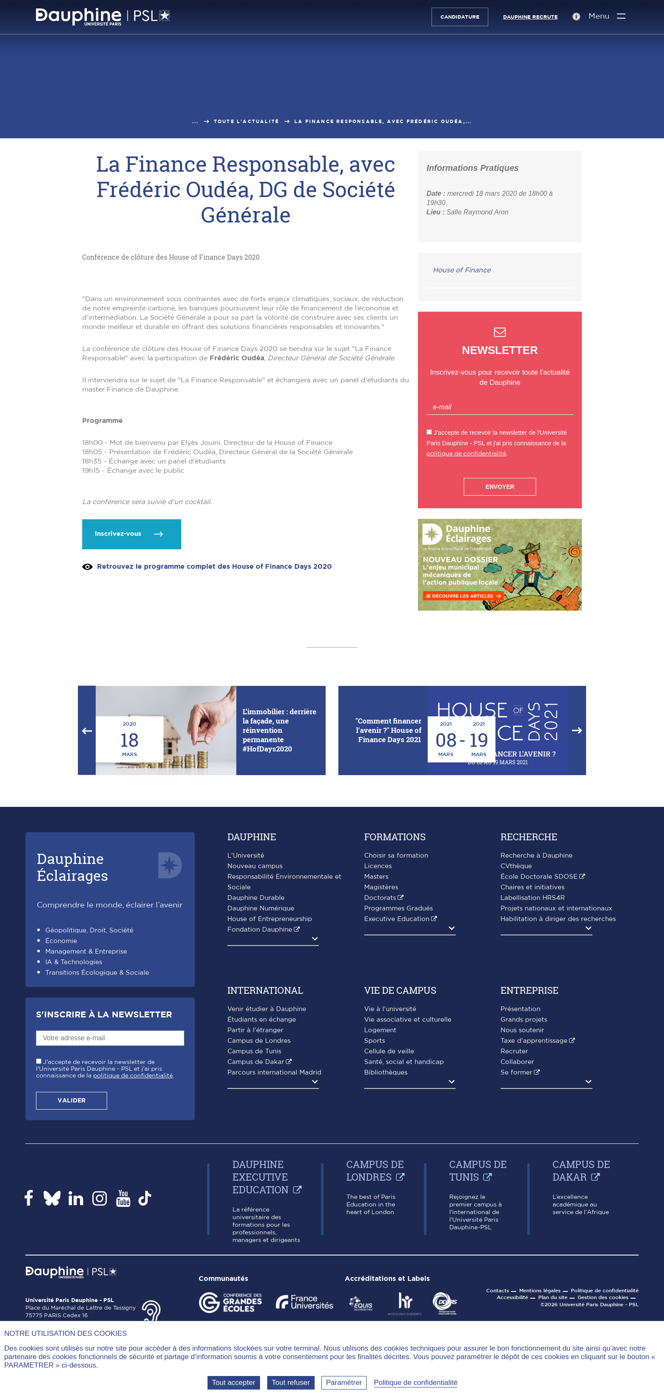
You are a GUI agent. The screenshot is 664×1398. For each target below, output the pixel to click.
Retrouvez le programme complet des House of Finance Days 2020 (214, 718)
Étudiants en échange (261, 1141)
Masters (376, 998)
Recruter (514, 1173)
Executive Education (396, 1040)
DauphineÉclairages (72, 988)
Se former (516, 1194)
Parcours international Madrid (274, 1194)
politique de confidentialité (466, 453)
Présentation (520, 1130)
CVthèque (516, 987)
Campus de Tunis (254, 1173)
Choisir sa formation (396, 977)
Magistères (381, 1009)
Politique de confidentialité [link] (416, 1383)
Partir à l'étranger (255, 1152)
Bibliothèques (385, 1194)
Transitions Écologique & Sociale (97, 1094)
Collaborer (517, 1183)
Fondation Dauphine (259, 1051)
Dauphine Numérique (260, 1030)
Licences (378, 987)
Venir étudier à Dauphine (266, 1130)
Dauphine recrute (530, 16)
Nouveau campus (254, 987)
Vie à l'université (390, 1130)
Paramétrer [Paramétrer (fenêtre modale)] (344, 1383)
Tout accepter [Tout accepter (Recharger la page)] (233, 1383)
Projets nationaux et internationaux (556, 1030)
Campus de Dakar (255, 1183)
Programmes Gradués (398, 1030)
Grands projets (524, 1141)
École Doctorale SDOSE (539, 998)
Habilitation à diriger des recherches (558, 1040)
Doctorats (380, 1019)
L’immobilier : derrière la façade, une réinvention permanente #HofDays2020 (279, 851)
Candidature (459, 16)
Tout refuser (291, 1383)
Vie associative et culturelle (407, 1141)
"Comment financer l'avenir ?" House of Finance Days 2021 (388, 851)
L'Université (245, 977)
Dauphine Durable (256, 1019)
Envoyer (499, 486)
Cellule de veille (389, 1173)
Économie (61, 1062)
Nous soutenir (522, 1152)
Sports (374, 1162)
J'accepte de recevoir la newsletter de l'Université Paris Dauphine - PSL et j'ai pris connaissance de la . (105, 1190)
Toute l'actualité (246, 121)
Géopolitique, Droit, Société (89, 1052)
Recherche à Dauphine (537, 977)
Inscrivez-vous (118, 686)
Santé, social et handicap (404, 1183)
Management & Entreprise (86, 1073)
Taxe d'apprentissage (534, 1162)
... (195, 121)
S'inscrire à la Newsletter (104, 1136)
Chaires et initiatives (532, 1009)
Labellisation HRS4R (533, 1019)
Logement (380, 1152)
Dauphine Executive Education (260, 1298)
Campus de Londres (258, 1162)
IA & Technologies (73, 1083)
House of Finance (461, 270)
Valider (72, 1222)
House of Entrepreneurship (269, 1040)
